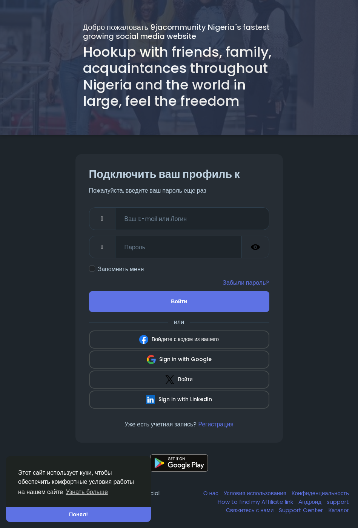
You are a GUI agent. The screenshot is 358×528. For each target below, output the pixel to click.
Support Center (301, 510)
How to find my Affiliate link (256, 502)
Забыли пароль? (246, 282)
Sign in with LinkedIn (179, 399)
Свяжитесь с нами (250, 510)
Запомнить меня (121, 269)
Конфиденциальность (320, 493)
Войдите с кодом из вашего (179, 339)
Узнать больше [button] (87, 492)
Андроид (310, 502)
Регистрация (216, 424)
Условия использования (256, 493)
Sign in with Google (179, 359)
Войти (179, 301)
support (338, 502)
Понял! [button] (78, 514)
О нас (211, 493)
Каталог (338, 510)
